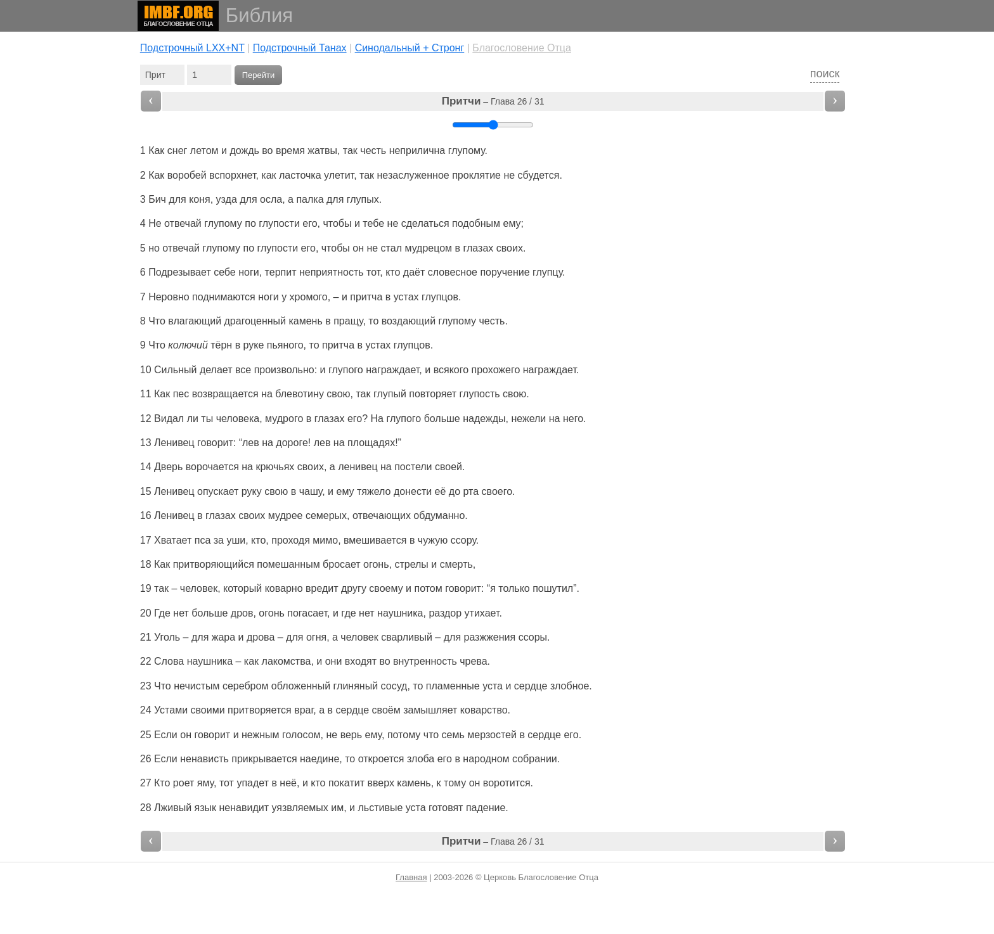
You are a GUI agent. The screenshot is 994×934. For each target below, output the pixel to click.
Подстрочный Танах (300, 47)
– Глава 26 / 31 (493, 101)
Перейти (258, 75)
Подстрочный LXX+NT (192, 47)
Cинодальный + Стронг (410, 47)
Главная (411, 877)
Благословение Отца (521, 47)
